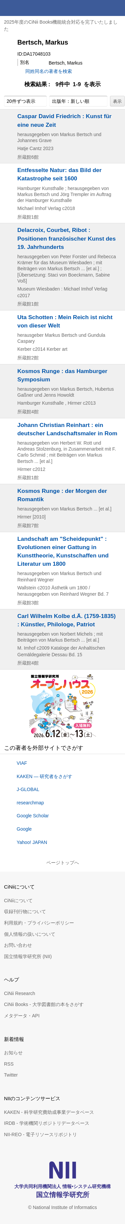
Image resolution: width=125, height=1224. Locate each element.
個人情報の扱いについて (29, 934)
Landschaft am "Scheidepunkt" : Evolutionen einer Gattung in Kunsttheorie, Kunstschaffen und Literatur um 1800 (63, 551)
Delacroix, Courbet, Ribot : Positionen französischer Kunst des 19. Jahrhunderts (66, 238)
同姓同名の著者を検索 (48, 71)
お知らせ (13, 1052)
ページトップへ (62, 862)
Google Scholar (33, 815)
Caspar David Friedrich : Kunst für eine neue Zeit (64, 120)
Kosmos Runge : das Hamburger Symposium (62, 375)
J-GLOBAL (28, 789)
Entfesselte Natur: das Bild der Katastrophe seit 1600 (59, 174)
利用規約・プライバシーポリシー (39, 922)
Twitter (11, 1075)
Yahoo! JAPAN (32, 842)
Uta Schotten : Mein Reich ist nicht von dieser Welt (65, 321)
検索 (101, 8)
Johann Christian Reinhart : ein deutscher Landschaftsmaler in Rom (67, 429)
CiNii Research (19, 993)
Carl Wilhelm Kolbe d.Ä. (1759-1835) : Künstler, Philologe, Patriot (66, 620)
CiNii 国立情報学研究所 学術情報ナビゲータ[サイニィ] (29, 8)
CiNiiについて (18, 900)
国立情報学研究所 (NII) (28, 956)
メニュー (117, 8)
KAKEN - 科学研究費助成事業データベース (49, 1112)
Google (24, 829)
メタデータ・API (22, 1015)
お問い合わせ (18, 945)
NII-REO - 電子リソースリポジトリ (40, 1134)
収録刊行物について (25, 911)
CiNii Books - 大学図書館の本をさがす (44, 1004)
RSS (9, 1064)
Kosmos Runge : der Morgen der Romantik (62, 495)
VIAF (22, 763)
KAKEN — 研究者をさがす (44, 776)
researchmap (30, 802)
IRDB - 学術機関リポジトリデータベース (46, 1123)
